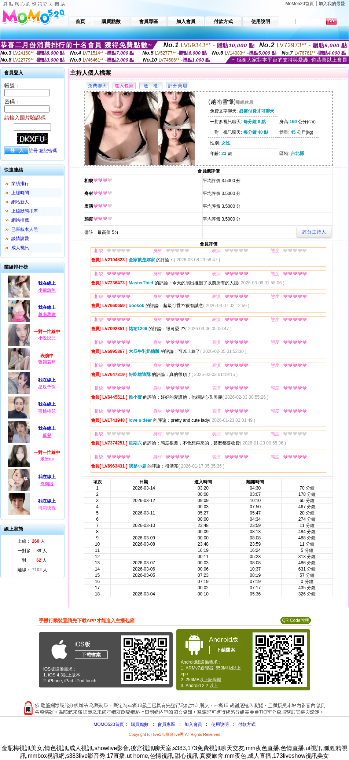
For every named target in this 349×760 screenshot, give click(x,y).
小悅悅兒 (47, 337)
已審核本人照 (24, 229)
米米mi (47, 458)
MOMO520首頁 (108, 724)
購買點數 (139, 724)
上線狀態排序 (24, 211)
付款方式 (247, 724)
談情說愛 (20, 238)
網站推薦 (20, 220)
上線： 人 (31, 541)
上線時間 (20, 192)
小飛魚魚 (47, 290)
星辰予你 (47, 387)
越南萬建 (47, 314)
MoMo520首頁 (300, 3)
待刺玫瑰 (47, 507)
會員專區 (166, 724)
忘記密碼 (48, 150)
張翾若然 (47, 362)
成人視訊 (20, 247)
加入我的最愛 (332, 3)
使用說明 (220, 724)
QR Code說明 (295, 620)
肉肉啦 (47, 483)
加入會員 (193, 724)
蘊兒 (47, 435)
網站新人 (20, 201)
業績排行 (20, 183)
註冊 (33, 150)
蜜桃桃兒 (47, 411)
